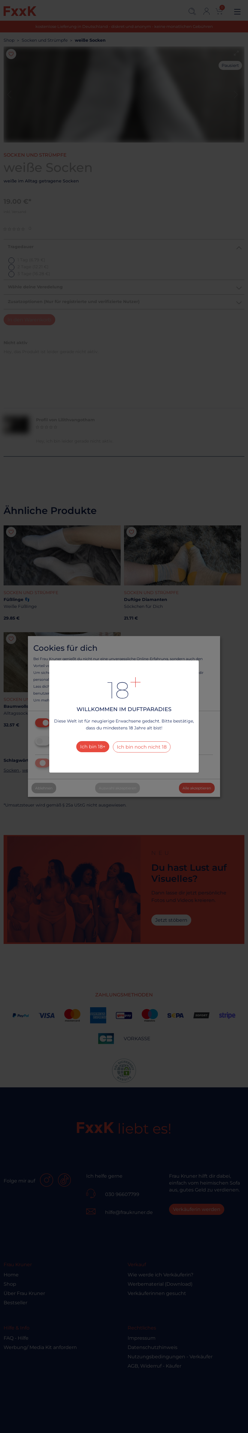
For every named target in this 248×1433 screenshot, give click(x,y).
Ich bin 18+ (92, 747)
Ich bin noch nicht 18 (142, 747)
